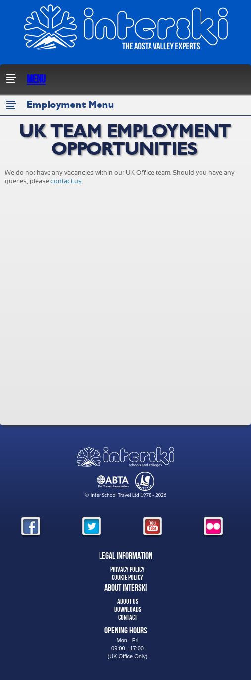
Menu (25, 79)
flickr (213, 527)
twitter (91, 527)
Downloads (127, 609)
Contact (127, 617)
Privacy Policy (127, 569)
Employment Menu (59, 105)
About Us (127, 601)
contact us (66, 181)
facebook (30, 527)
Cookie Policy (127, 577)
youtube (152, 527)
